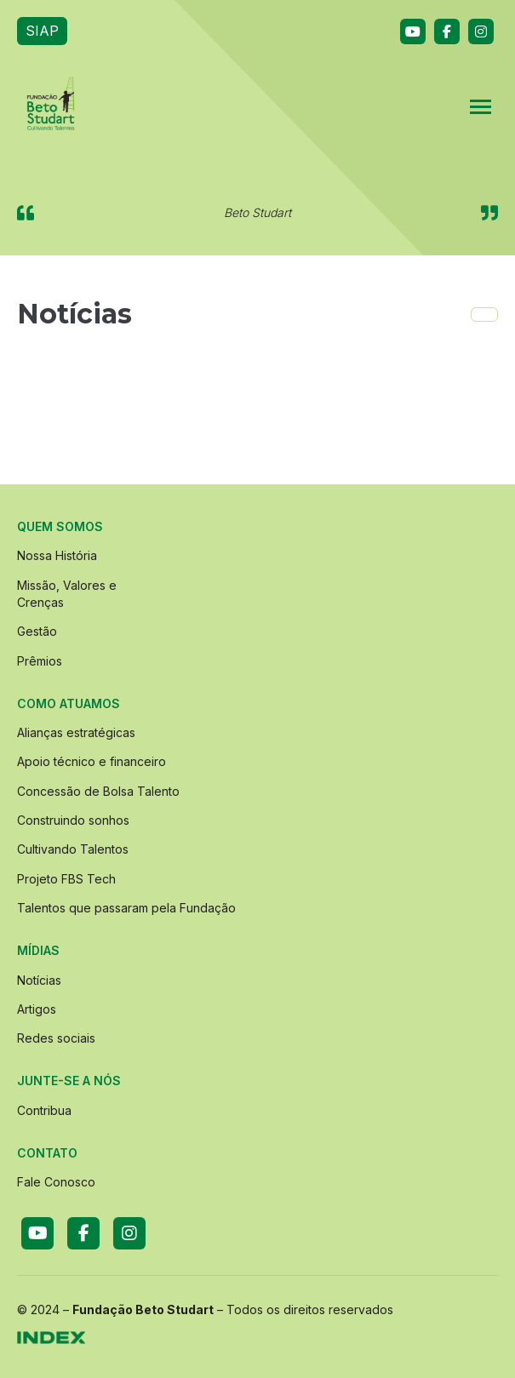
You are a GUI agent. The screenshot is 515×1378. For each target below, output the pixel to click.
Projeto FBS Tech (66, 879)
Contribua (44, 1110)
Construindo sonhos (73, 820)
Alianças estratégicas (76, 732)
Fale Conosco (56, 1182)
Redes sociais (56, 1038)
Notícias (39, 980)
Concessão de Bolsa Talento (98, 791)
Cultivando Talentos (73, 849)
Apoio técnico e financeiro (91, 761)
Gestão (37, 631)
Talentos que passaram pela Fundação (126, 908)
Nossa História (57, 555)
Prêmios (39, 661)
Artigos (36, 1009)
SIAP (42, 30)
